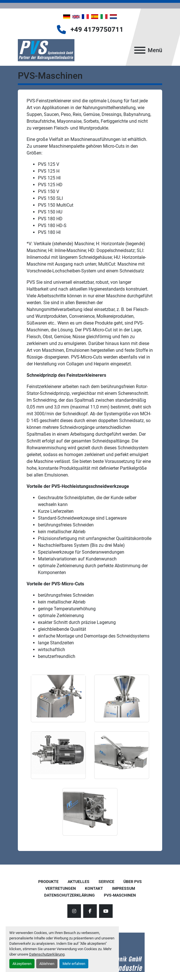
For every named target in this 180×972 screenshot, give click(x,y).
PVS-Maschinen (120, 895)
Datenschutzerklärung (47, 954)
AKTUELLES (78, 881)
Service (106, 881)
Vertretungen (60, 888)
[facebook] (90, 911)
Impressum (123, 888)
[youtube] (106, 911)
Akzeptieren (21, 964)
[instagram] (74, 911)
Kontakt (94, 888)
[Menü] (139, 50)
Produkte (48, 881)
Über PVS (132, 881)
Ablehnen (46, 964)
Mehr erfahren (74, 964)
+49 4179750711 (96, 29)
